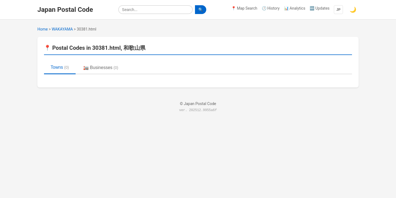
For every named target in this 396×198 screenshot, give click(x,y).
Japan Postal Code (65, 9)
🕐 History (271, 8)
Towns (60, 67)
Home (42, 29)
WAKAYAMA (62, 29)
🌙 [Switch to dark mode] (353, 10)
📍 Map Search (244, 8)
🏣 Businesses (100, 67)
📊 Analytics (295, 8)
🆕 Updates (319, 8)
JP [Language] (338, 10)
